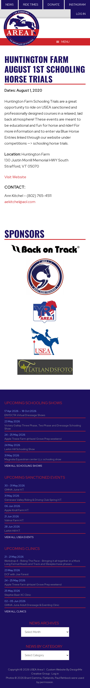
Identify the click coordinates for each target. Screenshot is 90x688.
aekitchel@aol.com (19, 201)
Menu (65, 42)
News (9, 4)
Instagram (77, 4)
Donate (54, 4)
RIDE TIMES (30, 4)
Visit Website (15, 177)
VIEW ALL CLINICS (15, 611)
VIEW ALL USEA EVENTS (18, 537)
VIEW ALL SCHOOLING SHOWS (23, 465)
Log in (81, 14)
